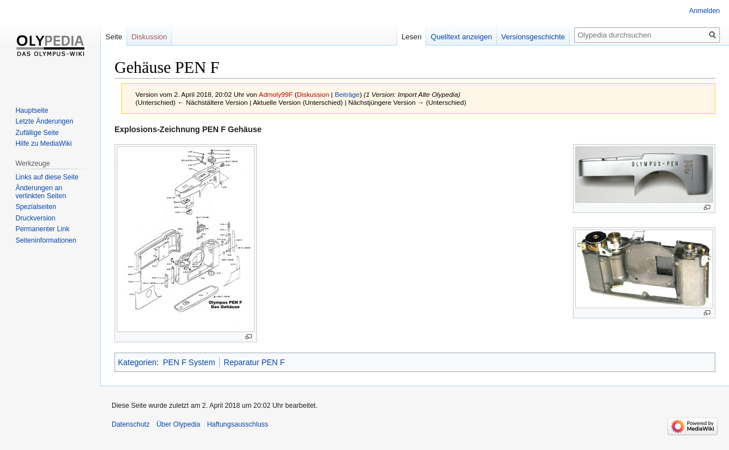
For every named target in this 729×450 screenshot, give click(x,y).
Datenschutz (131, 424)
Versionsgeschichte (533, 36)
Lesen (411, 36)
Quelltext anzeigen (461, 36)
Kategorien (137, 362)
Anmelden (704, 11)
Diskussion (313, 94)
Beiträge (347, 94)
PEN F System (189, 362)
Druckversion (35, 218)
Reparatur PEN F (254, 362)
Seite (113, 36)
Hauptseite (31, 110)
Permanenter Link (42, 229)
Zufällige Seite (37, 133)
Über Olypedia (178, 424)
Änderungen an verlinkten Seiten (40, 192)
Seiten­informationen (45, 240)
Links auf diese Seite (47, 177)
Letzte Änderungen (44, 121)
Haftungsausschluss (237, 424)
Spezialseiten (35, 207)
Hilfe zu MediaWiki (43, 144)
